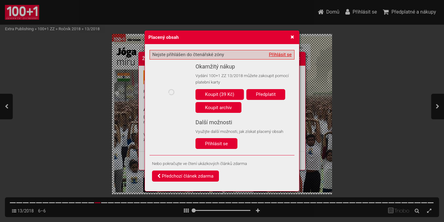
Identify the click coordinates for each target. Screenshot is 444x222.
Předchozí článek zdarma (185, 176)
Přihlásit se (280, 54)
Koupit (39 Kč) (219, 94)
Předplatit (266, 94)
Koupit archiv (218, 107)
